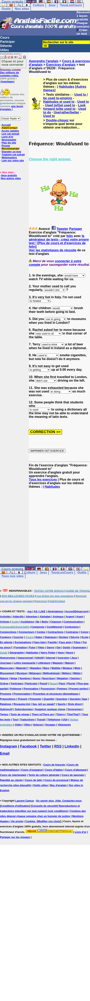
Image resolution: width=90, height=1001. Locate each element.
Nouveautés (9, 139)
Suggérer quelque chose (50, 709)
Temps (4, 714)
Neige (13, 678)
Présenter (35, 698)
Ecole (84, 637)
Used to (83, 101)
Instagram (8, 746)
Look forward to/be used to (64, 107)
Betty (45, 621)
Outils (6, 8)
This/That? (73, 714)
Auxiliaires (27, 621)
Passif (43, 683)
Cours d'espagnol (32, 769)
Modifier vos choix (49, 821)
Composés (38, 626)
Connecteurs (26, 632)
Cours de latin (33, 780)
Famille (52, 642)
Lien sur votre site (13, 160)
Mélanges (35, 673)
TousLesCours (71, 5)
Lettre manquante (24, 662)
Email (5, 753)
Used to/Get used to (60, 105)
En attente (6, 642)
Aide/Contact (9, 127)
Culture (38, 5)
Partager (75, 228)
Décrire (74, 637)
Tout (15, 719)
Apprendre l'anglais (43, 61)
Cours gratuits (12, 569)
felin (69, 236)
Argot (79, 616)
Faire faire (39, 642)
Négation (62, 678)
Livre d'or (7, 136)
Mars (46, 668)
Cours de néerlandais (13, 774)
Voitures (38, 724)
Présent (22, 698)
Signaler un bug (11, 151)
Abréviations (55, 611)
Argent (70, 616)
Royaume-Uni (22, 704)
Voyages (50, 724)
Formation (20, 647)
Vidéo (18, 724)
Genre (50, 647)
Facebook (28, 746)
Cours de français (54, 764)
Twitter (45, 746)
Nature (4, 678)
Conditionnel (54, 626)
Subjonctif (6, 709)
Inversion (63, 657)
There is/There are (43, 714)
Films (77, 642)
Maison (69, 662)
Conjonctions (8, 632)
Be (38, 621)
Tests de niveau (20, 714)
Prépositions (8, 698)
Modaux (67, 668)
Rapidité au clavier (11, 780)
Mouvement (7, 673)
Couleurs (5, 637)
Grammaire (79, 647)
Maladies (35, 668)
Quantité (49, 698)
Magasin (58, 662)
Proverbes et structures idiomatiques (55, 693)
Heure (70, 652)
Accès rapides (10, 130)
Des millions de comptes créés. (10, 72)
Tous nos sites (13, 576)
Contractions (55, 632)
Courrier (18, 637)
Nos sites (22, 8)
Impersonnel (25, 657)
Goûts (66, 647)
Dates (38, 637)
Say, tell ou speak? (43, 704)
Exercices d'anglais (60, 64)
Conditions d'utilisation (15, 805)
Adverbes (32, 616)
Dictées (63, 637)
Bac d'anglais (58, 785)
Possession (48, 688)
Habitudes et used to (58, 101)
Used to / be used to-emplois (65, 96)
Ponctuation (31, 688)
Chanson (55, 621)
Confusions (72, 626)
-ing (29, 611)
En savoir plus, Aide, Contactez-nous (59, 800)
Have (61, 652)
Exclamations (23, 642)
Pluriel (71, 683)
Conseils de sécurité (44, 805)
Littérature (44, 662)
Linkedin (72, 746)
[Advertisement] (59, 526)
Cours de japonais (73, 774)
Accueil (6, 124)
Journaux (6, 662)
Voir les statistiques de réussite (52, 250)
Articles (5, 621)
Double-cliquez (57, 120)
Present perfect (78, 688)
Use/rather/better (66, 112)
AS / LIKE (39, 611)
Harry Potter (48, 652)
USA (65, 719)
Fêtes (41, 647)
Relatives (5, 704)
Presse (6, 145)
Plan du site (9, 142)
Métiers (66, 673)
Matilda (55, 668)
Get (58, 647)
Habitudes (66, 86)
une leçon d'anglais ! (11, 108)
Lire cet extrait (10, 133)
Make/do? (22, 668)
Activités (5, 616)
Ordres (4, 683)
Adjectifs (18, 616)
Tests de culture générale (43, 774)
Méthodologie (51, 673)
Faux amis (65, 642)
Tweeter (62, 228)
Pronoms (5, 693)
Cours (4, 37)
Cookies (30, 821)
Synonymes (74, 709)
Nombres (25, 678)
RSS (58, 746)
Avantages (7, 81)
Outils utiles (40, 785)
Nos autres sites (11, 178)
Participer (7, 41)
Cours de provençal (56, 780)
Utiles (4, 50)
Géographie (17, 652)
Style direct (75, 704)
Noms (36, 678)
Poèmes (62, 688)
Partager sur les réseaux (15, 837)
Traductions (27, 719)
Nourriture (48, 678)
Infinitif (39, 657)
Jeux (51, 5)
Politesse (15, 688)
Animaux (58, 616)
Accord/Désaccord (76, 611)
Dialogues (51, 637)
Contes (41, 632)
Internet (50, 657)
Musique (21, 673)
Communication (73, 621)
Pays (62, 683)
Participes (17, 683)
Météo (77, 673)
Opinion (75, 678)
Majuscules (7, 668)
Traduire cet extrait (13, 154)
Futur (32, 647)
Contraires (72, 632)
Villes (27, 724)
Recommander (10, 148)
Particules (31, 683)
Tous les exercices (43, 479)
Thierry (60, 714)
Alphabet (45, 616)
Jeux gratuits (9, 175)
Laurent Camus (24, 800)
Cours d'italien (54, 769)
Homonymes (7, 657)
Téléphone (53, 719)
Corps (84, 632)
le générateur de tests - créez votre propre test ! (59, 239)
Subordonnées (24, 709)
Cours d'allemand (76, 769)
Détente (6, 46)
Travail (41, 719)
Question (61, 698)
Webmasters (9, 157)
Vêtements (64, 724)
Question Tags (78, 698)
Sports (62, 704)
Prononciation (22, 693)
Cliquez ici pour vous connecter (12, 62)
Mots (77, 668)
